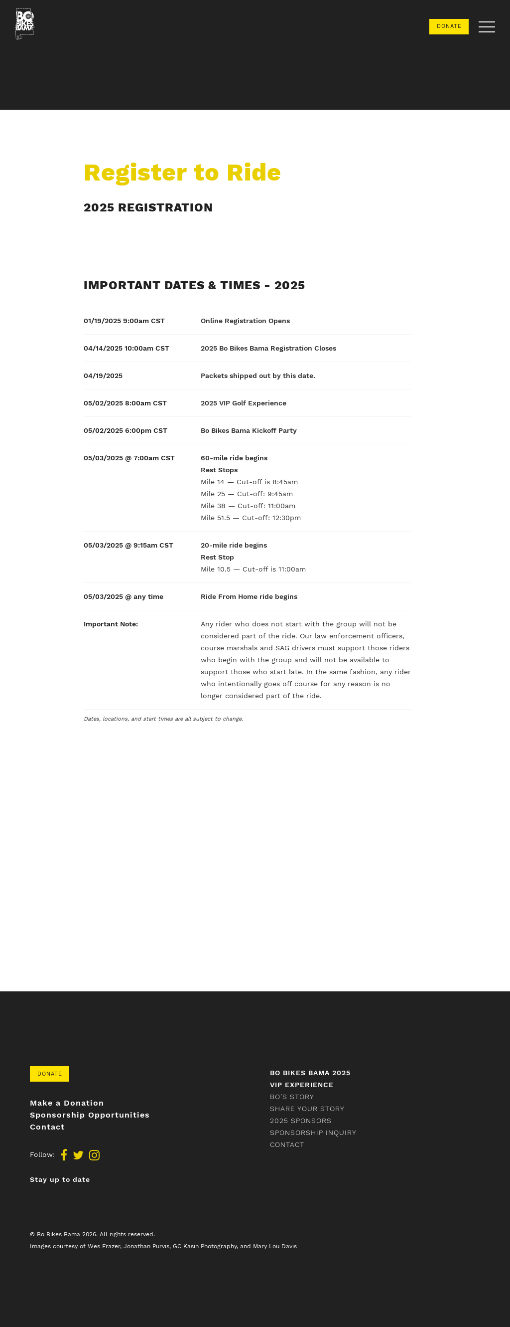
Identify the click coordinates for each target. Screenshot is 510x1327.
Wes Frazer (104, 1246)
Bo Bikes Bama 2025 (310, 1072)
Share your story (307, 1108)
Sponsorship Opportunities (90, 1115)
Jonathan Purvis (146, 1246)
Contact (47, 1127)
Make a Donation (67, 1103)
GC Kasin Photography (205, 1246)
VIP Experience (302, 1084)
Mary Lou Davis (275, 1246)
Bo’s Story (292, 1096)
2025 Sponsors (301, 1120)
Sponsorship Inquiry (313, 1132)
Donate (449, 26)
